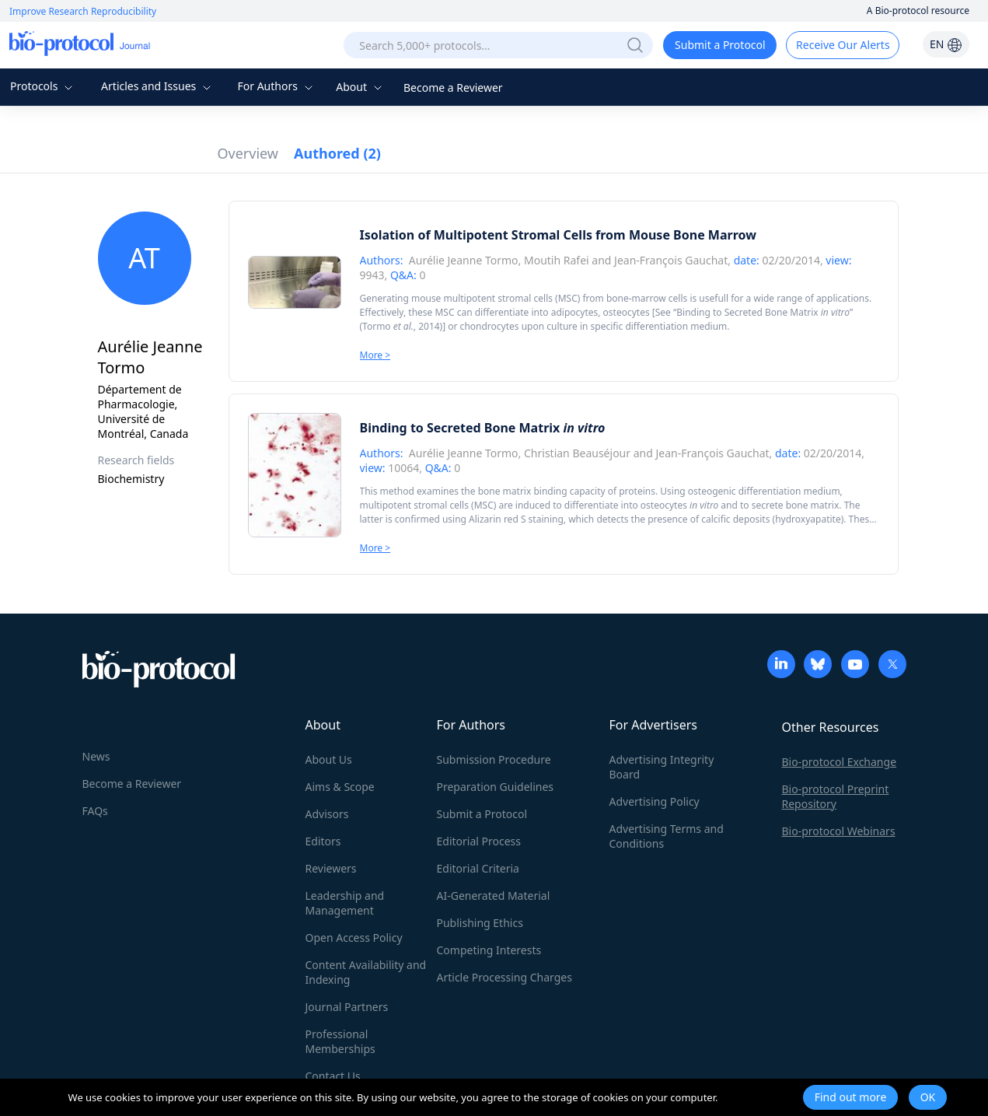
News (96, 756)
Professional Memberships (340, 1041)
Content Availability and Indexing (366, 972)
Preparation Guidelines (495, 786)
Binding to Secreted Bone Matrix (763, 312)
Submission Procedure (494, 759)
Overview (248, 153)
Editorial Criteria (478, 868)
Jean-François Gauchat (671, 260)
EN (946, 44)
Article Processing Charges (504, 977)
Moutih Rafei (556, 260)
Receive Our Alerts (842, 44)
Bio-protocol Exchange (839, 761)
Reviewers (331, 868)
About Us (328, 759)
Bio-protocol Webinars (838, 831)
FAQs (95, 810)
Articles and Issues (158, 86)
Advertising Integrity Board (661, 767)
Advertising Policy (654, 801)
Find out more (851, 1097)
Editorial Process (479, 841)
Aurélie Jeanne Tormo (463, 260)
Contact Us (333, 1076)
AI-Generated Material (493, 895)
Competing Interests (489, 950)
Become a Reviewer (453, 87)
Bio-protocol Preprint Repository (835, 796)
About (360, 86)
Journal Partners (347, 1006)
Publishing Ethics (480, 922)
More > (375, 355)
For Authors (276, 86)
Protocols (43, 86)
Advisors (327, 813)
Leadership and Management (345, 903)
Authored (337, 153)
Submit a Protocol (720, 44)
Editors (323, 841)
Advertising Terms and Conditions (666, 836)
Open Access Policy (354, 937)
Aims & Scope (340, 786)
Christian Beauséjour (577, 453)
